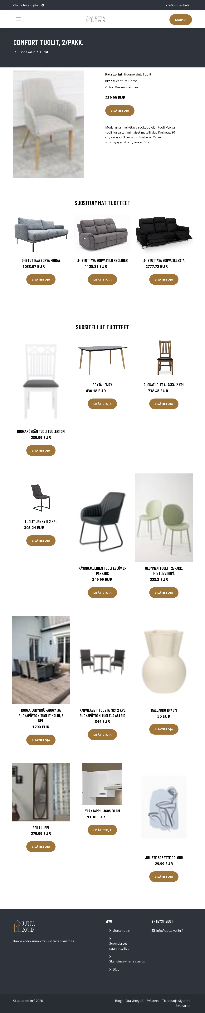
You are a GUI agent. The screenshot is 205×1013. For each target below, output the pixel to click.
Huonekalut (26, 52)
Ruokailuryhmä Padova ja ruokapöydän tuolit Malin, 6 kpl (41, 715)
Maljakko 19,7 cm (164, 710)
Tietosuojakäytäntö (176, 1001)
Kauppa (180, 20)
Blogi (116, 969)
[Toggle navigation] (18, 19)
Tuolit (43, 52)
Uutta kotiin (121, 930)
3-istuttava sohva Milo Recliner (102, 260)
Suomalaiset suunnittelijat (119, 946)
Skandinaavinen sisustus (127, 961)
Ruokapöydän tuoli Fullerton (41, 431)
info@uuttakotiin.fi (177, 5)
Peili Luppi (41, 827)
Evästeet (153, 1001)
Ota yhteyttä (135, 1001)
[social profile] (43, 5)
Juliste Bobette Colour (164, 857)
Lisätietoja (120, 110)
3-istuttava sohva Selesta (163, 260)
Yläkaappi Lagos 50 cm (102, 810)
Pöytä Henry (102, 384)
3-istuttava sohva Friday (41, 260)
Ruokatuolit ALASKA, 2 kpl (164, 384)
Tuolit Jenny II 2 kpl (41, 521)
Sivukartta (183, 1006)
